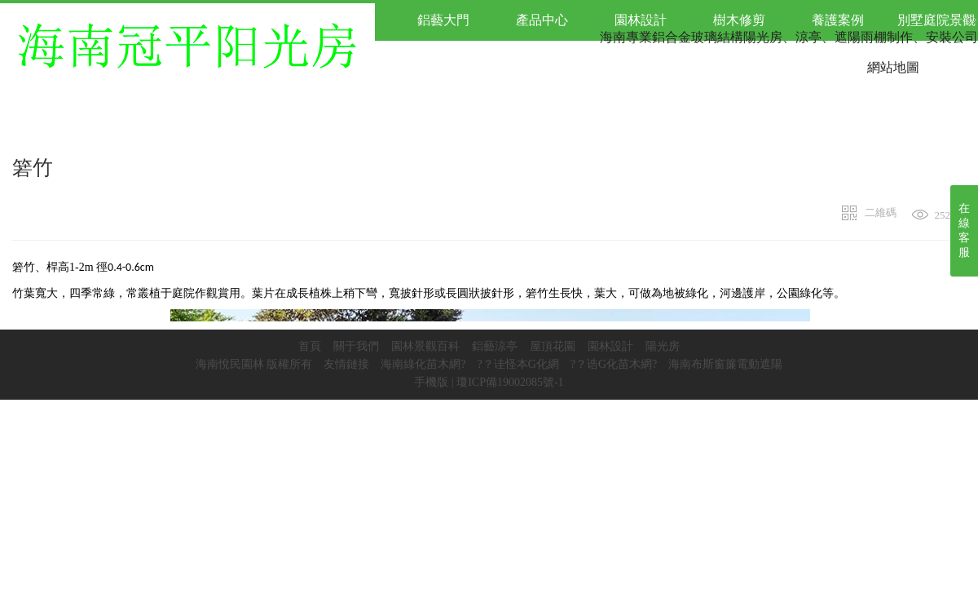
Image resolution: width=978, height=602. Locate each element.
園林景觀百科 (425, 346)
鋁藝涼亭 (495, 346)
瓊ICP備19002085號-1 (509, 382)
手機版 (431, 382)
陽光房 (662, 346)
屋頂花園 (552, 346)
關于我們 (356, 346)
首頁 (309, 346)
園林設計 (610, 346)
